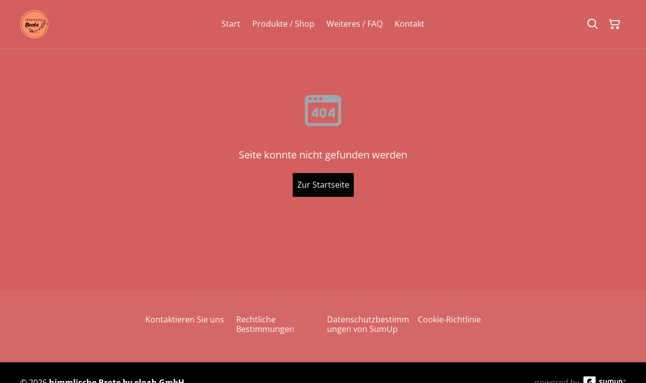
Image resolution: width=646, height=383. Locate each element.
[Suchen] (592, 24)
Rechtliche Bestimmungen (265, 324)
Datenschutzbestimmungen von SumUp (368, 324)
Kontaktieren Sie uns (184, 319)
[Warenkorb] (615, 24)
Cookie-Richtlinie (449, 319)
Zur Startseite (323, 184)
